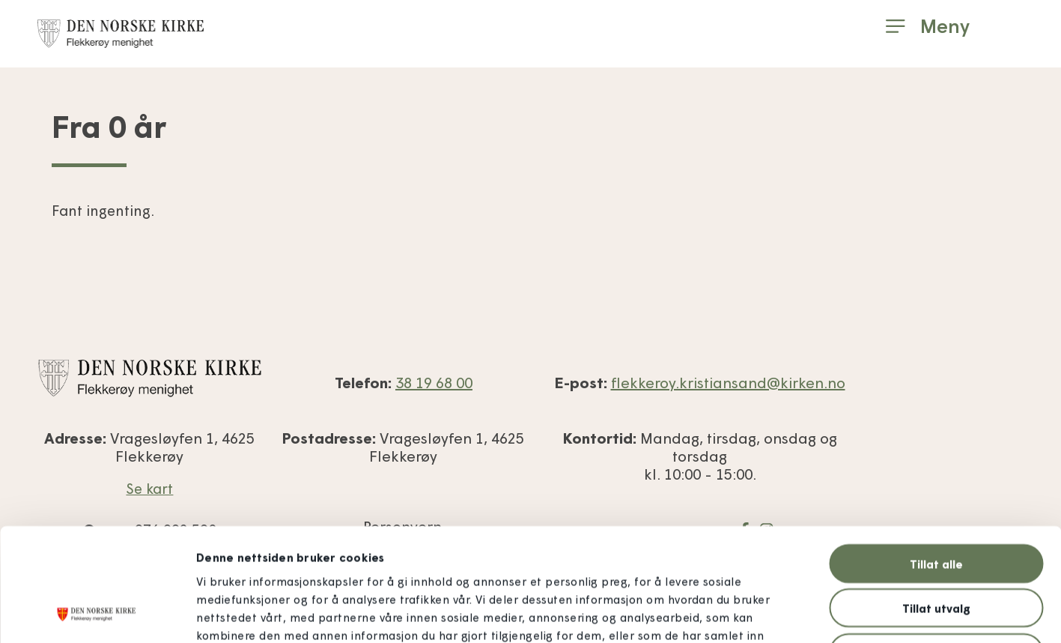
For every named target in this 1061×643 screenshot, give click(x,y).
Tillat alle (936, 458)
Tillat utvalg (936, 503)
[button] (928, 26)
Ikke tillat (936, 547)
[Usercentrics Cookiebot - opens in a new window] (96, 614)
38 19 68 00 (433, 382)
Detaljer (818, 614)
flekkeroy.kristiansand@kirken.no (728, 382)
